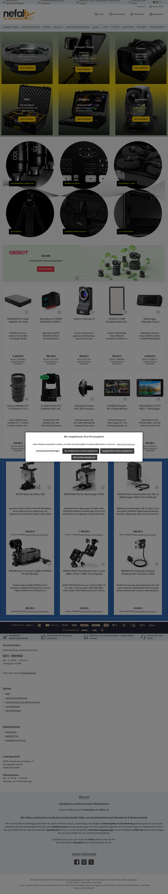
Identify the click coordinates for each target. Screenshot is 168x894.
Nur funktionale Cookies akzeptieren (80, 451)
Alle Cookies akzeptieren (84, 457)
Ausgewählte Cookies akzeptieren (117, 451)
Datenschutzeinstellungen (48, 451)
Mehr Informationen (126, 444)
